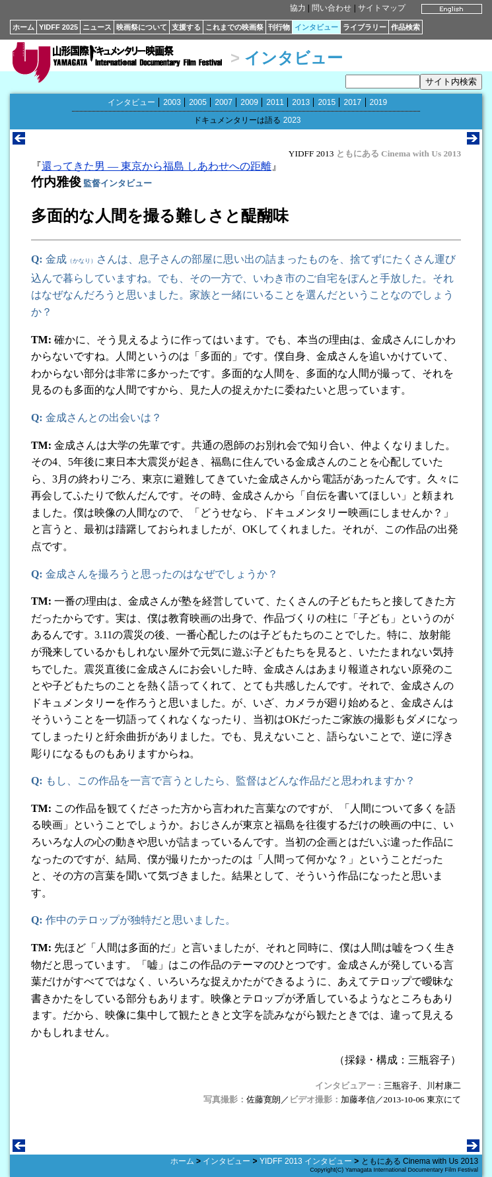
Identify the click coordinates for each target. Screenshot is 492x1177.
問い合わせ (331, 8)
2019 (379, 102)
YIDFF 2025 (58, 27)
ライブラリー (364, 27)
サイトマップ (381, 8)
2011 (275, 102)
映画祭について (141, 27)
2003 (172, 102)
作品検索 (405, 27)
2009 (249, 102)
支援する (186, 27)
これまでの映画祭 (234, 27)
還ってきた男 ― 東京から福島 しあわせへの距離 (156, 166)
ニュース (97, 27)
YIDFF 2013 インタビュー (306, 1161)
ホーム (23, 27)
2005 (198, 102)
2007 (223, 102)
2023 (292, 120)
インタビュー (316, 27)
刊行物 (279, 27)
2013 (301, 102)
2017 (352, 102)
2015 (326, 102)
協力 (298, 8)
